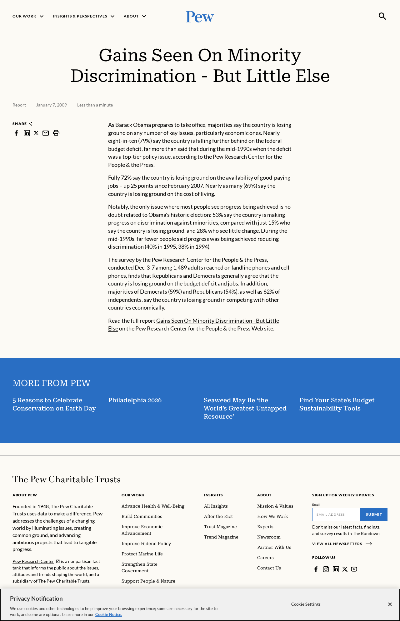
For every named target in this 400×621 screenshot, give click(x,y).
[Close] (390, 605)
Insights (213, 495)
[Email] (336, 514)
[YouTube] (354, 569)
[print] (56, 133)
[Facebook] (316, 569)
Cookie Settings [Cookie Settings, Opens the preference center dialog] (306, 605)
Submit (374, 514)
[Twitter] (345, 569)
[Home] (66, 479)
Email (316, 504)
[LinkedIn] (336, 569)
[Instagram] (326, 569)
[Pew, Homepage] (200, 16)
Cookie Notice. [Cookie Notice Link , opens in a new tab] (108, 615)
